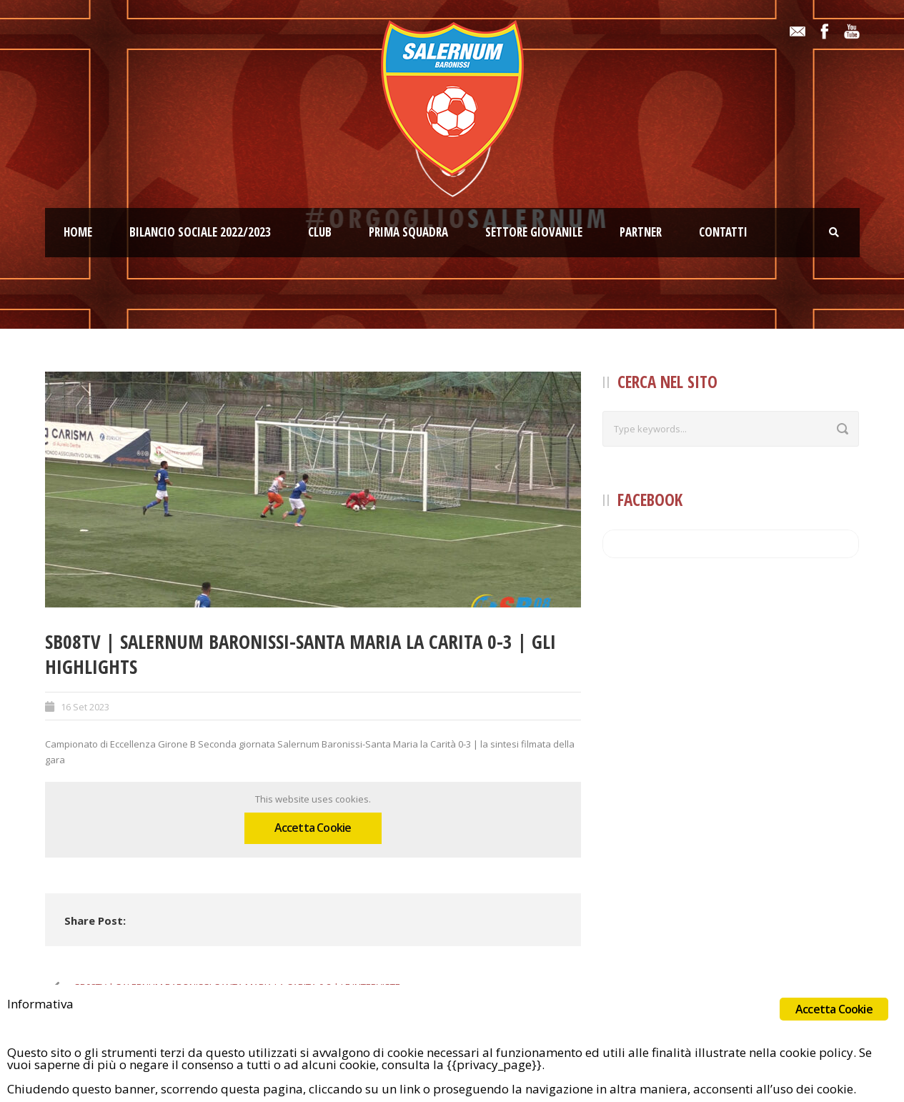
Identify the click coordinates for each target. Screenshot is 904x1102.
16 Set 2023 (85, 706)
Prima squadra (408, 232)
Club (320, 232)
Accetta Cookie (313, 827)
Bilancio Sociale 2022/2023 (200, 232)
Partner (641, 232)
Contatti (723, 232)
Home (78, 232)
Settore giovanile (533, 232)
